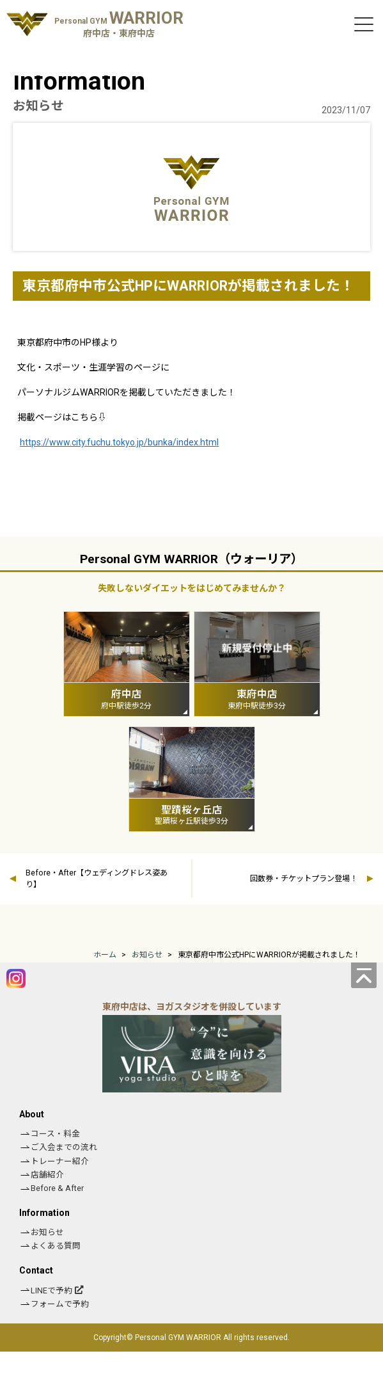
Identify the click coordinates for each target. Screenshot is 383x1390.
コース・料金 (55, 1133)
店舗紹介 (47, 1174)
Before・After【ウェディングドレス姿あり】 (97, 878)
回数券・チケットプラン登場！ (303, 878)
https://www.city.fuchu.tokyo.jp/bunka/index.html (119, 442)
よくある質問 (56, 1245)
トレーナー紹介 (60, 1161)
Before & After (57, 1188)
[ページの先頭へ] (364, 975)
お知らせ (47, 1232)
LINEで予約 (51, 1290)
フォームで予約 (60, 1304)
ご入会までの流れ (64, 1147)
